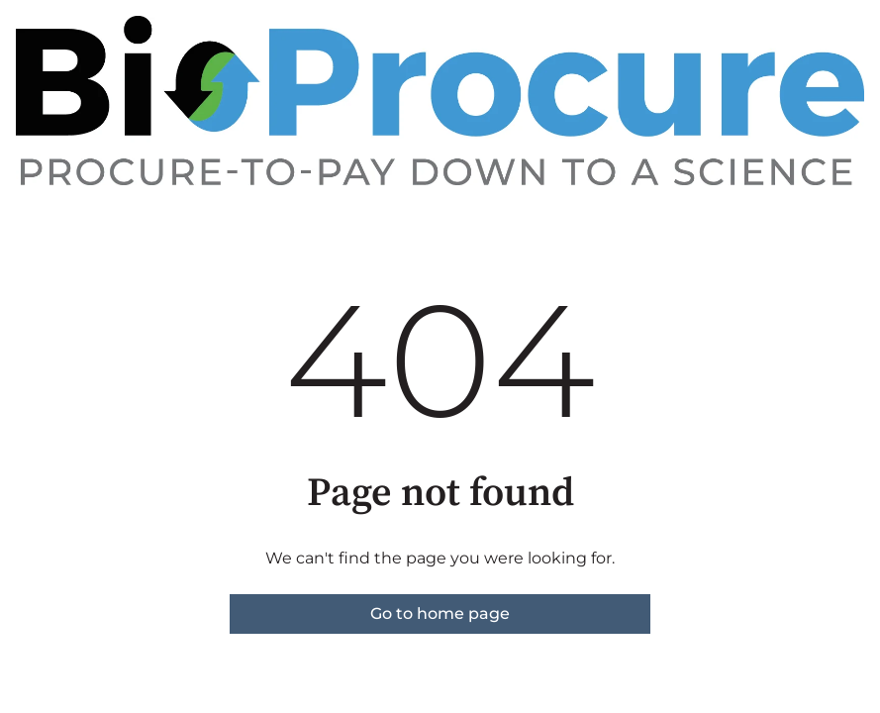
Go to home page (440, 613)
